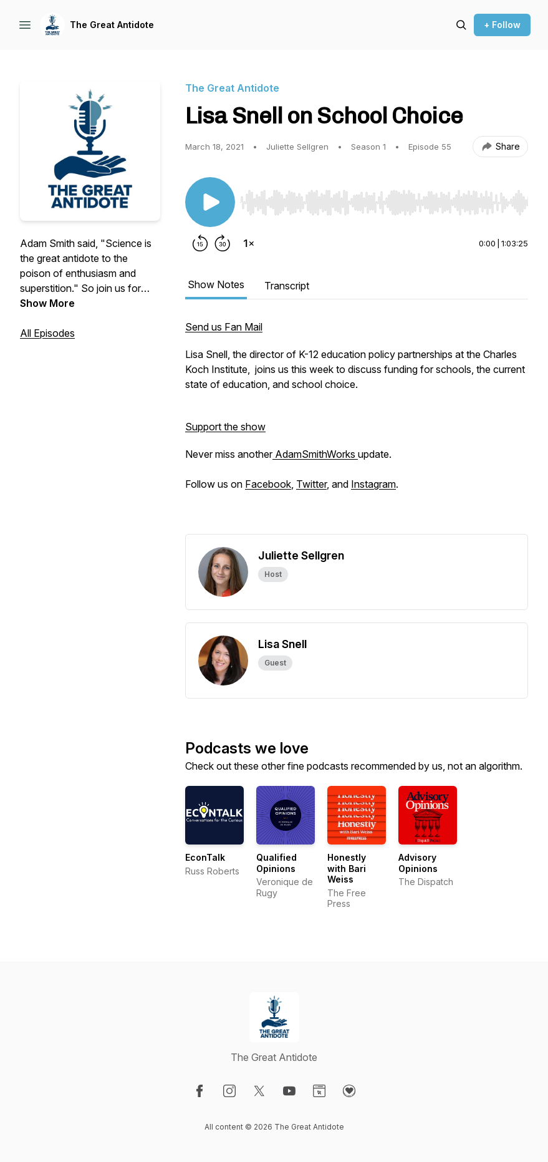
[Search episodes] (461, 24)
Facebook (268, 484)
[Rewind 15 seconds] (200, 243)
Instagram (373, 484)
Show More (47, 303)
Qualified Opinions (276, 863)
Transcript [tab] (286, 285)
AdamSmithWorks (315, 454)
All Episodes (47, 333)
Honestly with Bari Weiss (346, 868)
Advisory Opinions (418, 863)
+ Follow (502, 24)
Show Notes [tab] (216, 284)
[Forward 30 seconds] (222, 243)
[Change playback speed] (248, 243)
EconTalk (205, 857)
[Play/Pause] (210, 202)
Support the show (225, 426)
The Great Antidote (112, 24)
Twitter (311, 484)
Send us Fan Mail (223, 327)
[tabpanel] (356, 426)
